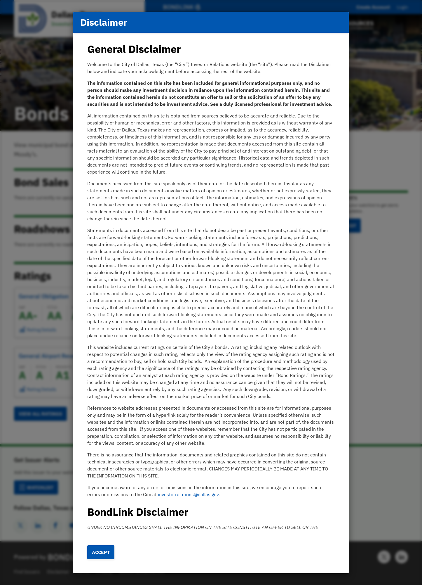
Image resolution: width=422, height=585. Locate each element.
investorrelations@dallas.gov (188, 494)
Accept (101, 552)
